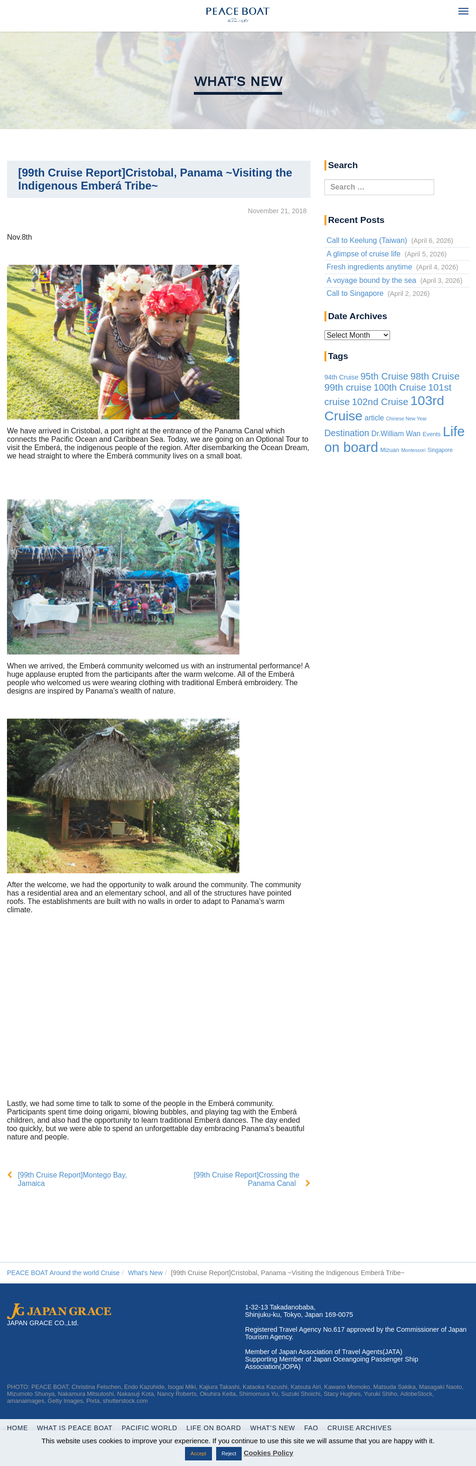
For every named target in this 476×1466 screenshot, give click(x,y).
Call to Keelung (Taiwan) (366, 240)
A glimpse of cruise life (363, 254)
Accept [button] (198, 1453)
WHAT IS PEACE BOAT (76, 1428)
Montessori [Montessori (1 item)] (413, 450)
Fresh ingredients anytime (369, 267)
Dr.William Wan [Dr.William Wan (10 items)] (396, 434)
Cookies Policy (268, 1453)
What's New (238, 81)
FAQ (318, 1428)
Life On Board (219, 1428)
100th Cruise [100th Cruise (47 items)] (400, 387)
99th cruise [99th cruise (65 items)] (348, 387)
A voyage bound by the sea (371, 280)
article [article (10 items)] (374, 418)
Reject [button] (229, 1453)
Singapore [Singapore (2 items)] (440, 450)
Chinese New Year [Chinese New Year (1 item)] (406, 418)
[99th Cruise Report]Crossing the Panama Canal (245, 1179)
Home (17, 1428)
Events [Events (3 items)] (432, 434)
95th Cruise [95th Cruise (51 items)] (384, 376)
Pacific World (153, 1428)
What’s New (279, 1428)
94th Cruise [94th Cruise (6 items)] (341, 377)
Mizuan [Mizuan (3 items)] (389, 450)
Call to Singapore (354, 293)
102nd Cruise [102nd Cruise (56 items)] (380, 402)
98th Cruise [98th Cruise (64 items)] (435, 376)
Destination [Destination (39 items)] (347, 433)
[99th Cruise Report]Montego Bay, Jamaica (74, 1179)
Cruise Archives (368, 1428)
